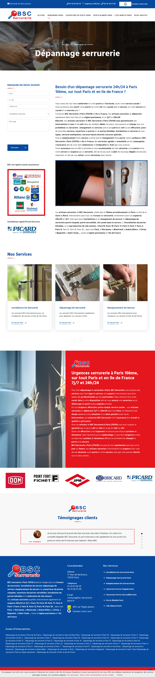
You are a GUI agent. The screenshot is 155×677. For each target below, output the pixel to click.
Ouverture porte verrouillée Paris (121, 594)
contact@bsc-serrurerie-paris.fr (80, 599)
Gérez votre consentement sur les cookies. (97, 675)
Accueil (41, 15)
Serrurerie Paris (55, 15)
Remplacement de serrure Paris (120, 583)
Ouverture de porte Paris (78, 15)
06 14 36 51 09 (108, 3)
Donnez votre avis (133, 4)
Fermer (120, 675)
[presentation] (25, 138)
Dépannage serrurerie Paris (118, 578)
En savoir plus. (73, 675)
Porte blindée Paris (102, 15)
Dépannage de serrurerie (72, 308)
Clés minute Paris (123, 15)
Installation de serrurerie (25, 308)
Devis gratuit (141, 15)
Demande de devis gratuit (19, 3)
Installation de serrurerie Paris (120, 572)
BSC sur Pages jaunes (80, 607)
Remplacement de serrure (121, 308)
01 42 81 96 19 (74, 3)
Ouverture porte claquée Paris (120, 589)
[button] (142, 533)
